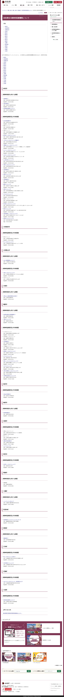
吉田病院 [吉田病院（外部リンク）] (5, 98)
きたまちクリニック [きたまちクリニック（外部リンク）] (7, 194)
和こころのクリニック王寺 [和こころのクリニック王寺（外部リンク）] (8, 556)
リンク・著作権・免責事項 (56, 686)
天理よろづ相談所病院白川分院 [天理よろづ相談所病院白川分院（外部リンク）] (9, 296)
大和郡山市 (7, 29)
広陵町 (6, 49)
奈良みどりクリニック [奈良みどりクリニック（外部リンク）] (7, 218)
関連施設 (19, 10)
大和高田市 (7, 28)
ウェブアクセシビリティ (56, 688)
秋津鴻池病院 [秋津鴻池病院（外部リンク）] (6, 412)
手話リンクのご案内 (17, 689)
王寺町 (6, 47)
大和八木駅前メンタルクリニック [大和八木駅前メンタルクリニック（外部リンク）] (10, 370)
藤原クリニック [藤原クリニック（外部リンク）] (6, 184)
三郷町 (6, 42)
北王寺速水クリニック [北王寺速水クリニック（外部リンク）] (7, 562)
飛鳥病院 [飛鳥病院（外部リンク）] (5, 538)
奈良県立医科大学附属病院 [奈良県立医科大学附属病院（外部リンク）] (8, 314)
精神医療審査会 (54, 24)
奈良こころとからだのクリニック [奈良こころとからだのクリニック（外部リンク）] (10, 361)
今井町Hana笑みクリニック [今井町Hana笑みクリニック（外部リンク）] (9, 375)
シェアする (40, 12)
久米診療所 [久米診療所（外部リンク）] (5, 341)
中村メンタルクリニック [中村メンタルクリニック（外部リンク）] (8, 272)
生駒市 (6, 37)
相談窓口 (53, 36)
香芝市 (6, 39)
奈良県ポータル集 (59, 665)
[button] (29, 2)
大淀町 (6, 50)
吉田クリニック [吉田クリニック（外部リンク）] (6, 174)
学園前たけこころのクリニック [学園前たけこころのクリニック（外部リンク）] (9, 145)
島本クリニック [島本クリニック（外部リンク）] (6, 208)
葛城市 (6, 41)
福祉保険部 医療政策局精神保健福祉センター (12, 613)
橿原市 (6, 32)
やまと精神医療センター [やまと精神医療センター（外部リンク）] (8, 260)
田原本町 (6, 44)
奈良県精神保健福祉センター (27, 10)
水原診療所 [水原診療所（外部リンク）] (5, 169)
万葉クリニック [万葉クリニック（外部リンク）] (6, 319)
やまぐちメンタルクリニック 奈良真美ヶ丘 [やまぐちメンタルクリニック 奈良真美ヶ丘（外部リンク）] (12, 581)
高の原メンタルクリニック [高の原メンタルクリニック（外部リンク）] (8, 203)
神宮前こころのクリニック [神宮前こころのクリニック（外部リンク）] (8, 351)
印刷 (45, 12)
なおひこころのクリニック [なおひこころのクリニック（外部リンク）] (8, 154)
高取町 (6, 46)
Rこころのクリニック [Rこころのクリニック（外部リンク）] (7, 241)
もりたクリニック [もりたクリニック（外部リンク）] (7, 365)
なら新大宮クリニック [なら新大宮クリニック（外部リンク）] (7, 159)
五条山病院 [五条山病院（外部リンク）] (5, 103)
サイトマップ (54, 690)
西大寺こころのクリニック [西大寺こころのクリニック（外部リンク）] (8, 135)
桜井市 (6, 34)
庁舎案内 (18, 691)
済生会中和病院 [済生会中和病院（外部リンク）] (6, 394)
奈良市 (6, 26)
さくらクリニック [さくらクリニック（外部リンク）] (7, 356)
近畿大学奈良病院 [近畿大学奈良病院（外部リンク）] (7, 440)
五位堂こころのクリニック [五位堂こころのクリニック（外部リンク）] (8, 464)
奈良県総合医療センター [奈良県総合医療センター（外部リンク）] (8, 108)
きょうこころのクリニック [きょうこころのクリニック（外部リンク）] (8, 150)
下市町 (4, 80)
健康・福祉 (10, 10)
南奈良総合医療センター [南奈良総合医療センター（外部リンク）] (8, 599)
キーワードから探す (9, 671)
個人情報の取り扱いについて (57, 684)
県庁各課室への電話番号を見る (8, 691)
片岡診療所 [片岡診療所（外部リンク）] (5, 179)
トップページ (4, 10)
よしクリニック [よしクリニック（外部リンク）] (6, 445)
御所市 (6, 36)
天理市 (6, 31)
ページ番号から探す (39, 671)
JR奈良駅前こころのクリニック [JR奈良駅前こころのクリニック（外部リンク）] (9, 213)
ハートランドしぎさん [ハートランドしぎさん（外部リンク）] (7, 501)
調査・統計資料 (54, 26)
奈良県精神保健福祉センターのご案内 (56, 30)
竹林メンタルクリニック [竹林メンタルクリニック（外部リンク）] (8, 164)
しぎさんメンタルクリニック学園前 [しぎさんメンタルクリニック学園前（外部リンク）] (10, 140)
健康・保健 (15, 10)
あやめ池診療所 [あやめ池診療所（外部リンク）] (6, 120)
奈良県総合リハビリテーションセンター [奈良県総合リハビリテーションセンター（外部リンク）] (11, 519)
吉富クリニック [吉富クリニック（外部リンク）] (6, 189)
